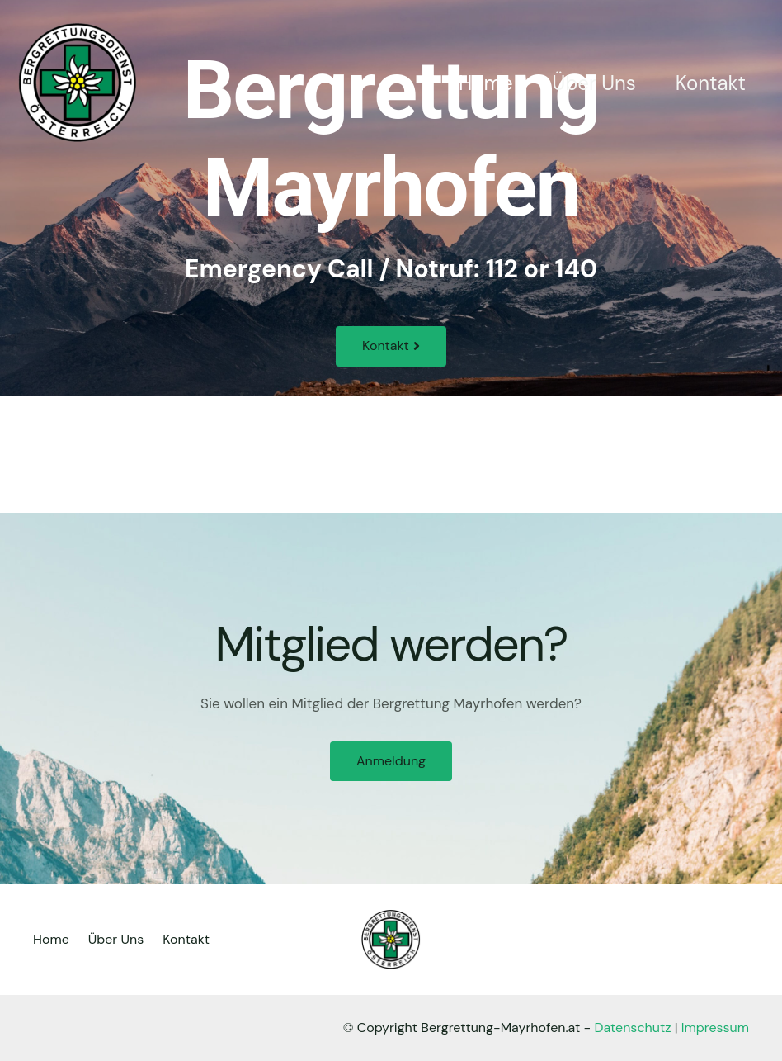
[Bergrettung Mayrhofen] (77, 82)
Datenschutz (633, 1027)
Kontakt (711, 83)
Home (486, 83)
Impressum (715, 1027)
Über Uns (594, 83)
